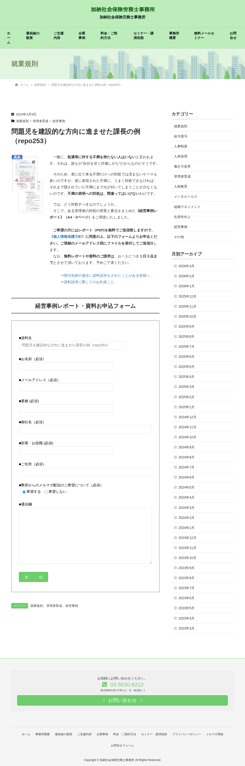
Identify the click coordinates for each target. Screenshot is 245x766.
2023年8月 (186, 578)
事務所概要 (174, 36)
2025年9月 (186, 326)
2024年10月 (187, 437)
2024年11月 (187, 427)
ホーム (8, 38)
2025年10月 (187, 316)
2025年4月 (186, 377)
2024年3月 (186, 508)
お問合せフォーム (122, 744)
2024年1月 (186, 528)
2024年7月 (186, 467)
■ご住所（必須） (85, 467)
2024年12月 (187, 417)
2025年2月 (186, 397)
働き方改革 (182, 166)
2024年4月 (186, 497)
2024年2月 (186, 518)
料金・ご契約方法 (108, 36)
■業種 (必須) (66, 403)
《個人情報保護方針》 (67, 236)
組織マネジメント (187, 207)
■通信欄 (85, 533)
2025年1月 (186, 407)
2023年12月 (187, 538)
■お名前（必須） (66, 361)
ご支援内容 (59, 36)
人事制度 (180, 146)
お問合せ (233, 36)
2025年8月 (186, 336)
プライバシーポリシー (189, 734)
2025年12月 (187, 296)
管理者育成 (42, 121)
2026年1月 (186, 286)
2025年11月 (187, 306)
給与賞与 (180, 136)
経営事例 (61, 121)
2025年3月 (186, 387)
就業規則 (23, 121)
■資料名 (72, 340)
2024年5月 (186, 487)
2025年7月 (186, 346)
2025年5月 (186, 367)
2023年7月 (186, 588)
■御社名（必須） (85, 424)
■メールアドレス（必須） (66, 382)
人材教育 (180, 186)
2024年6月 (186, 477)
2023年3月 (186, 628)
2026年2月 (186, 276)
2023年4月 (186, 618)
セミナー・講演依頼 (144, 36)
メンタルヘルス (185, 196)
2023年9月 (186, 568)
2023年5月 (186, 608)
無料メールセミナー (204, 36)
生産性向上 (182, 217)
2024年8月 (186, 457)
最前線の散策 (32, 36)
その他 (179, 237)
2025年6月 (186, 357)
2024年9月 (186, 447)
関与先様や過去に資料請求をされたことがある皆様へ (107, 275)
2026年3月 (186, 266)
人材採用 (180, 156)
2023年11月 (187, 548)
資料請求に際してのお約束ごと (89, 282)
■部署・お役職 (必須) (66, 445)
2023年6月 (186, 598)
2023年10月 (187, 558)
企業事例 (81, 36)
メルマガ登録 (218, 734)
